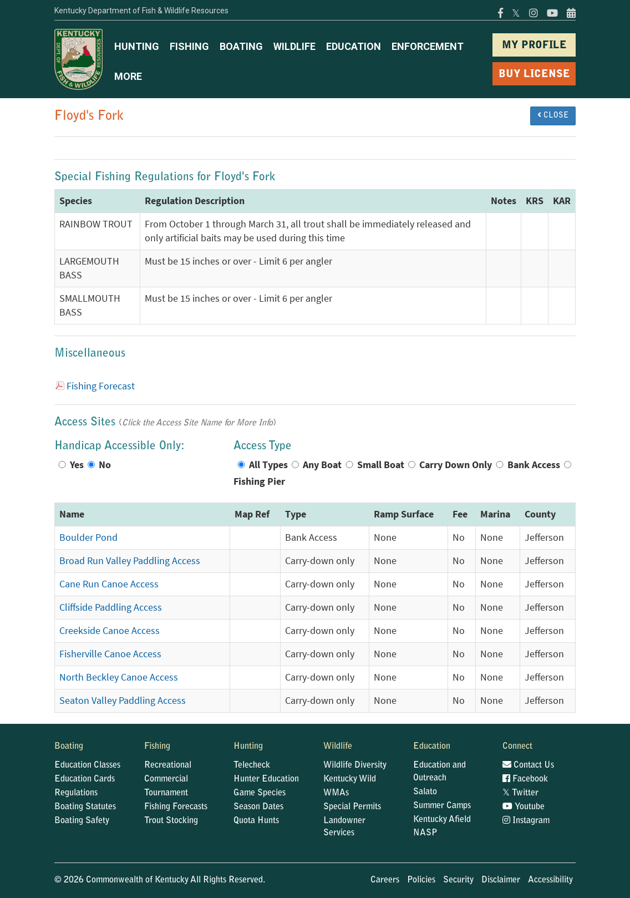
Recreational (167, 765)
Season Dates (258, 807)
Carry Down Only (455, 465)
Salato (425, 792)
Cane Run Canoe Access (109, 584)
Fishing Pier (259, 481)
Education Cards (84, 779)
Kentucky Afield (442, 819)
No (105, 465)
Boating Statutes (85, 807)
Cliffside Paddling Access (110, 607)
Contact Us (528, 765)
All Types (268, 465)
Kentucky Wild (349, 779)
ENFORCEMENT (428, 46)
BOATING (241, 46)
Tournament (166, 793)
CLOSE (552, 115)
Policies (421, 880)
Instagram (526, 820)
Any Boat (322, 465)
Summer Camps (442, 805)
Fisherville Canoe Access (110, 654)
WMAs (336, 793)
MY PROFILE (534, 45)
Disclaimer (500, 880)
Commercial (166, 779)
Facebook (525, 779)
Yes (77, 465)
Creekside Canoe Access (109, 631)
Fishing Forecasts (175, 807)
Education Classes (87, 765)
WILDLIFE (294, 46)
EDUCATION (353, 46)
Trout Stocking (171, 820)
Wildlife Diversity (355, 765)
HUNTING (136, 46)
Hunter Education (266, 779)
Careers (384, 880)
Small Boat (380, 465)
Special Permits (352, 807)
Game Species (259, 793)
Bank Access (533, 465)
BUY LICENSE (534, 74)
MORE (128, 76)
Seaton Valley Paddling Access (122, 700)
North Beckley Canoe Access (118, 677)
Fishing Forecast (101, 386)
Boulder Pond (88, 537)
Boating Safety (81, 820)
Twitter (520, 793)
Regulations (76, 793)
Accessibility (550, 880)
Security (458, 880)
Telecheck (251, 765)
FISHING (189, 46)
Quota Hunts (256, 820)
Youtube (523, 807)
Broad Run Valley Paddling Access (129, 561)
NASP (425, 833)
